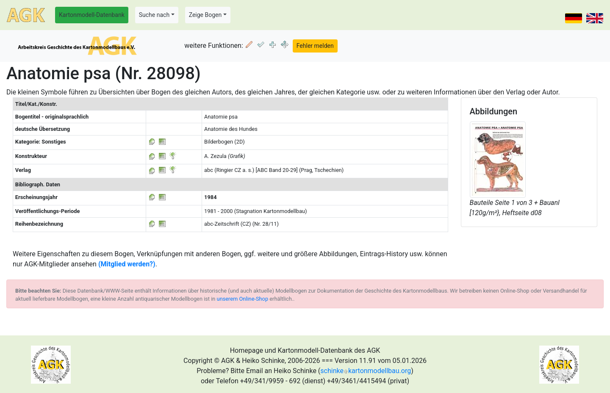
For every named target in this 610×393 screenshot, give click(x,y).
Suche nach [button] (154, 14)
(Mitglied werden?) (126, 264)
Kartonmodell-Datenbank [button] (92, 14)
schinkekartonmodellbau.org (365, 371)
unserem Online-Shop (243, 299)
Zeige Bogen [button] (205, 14)
